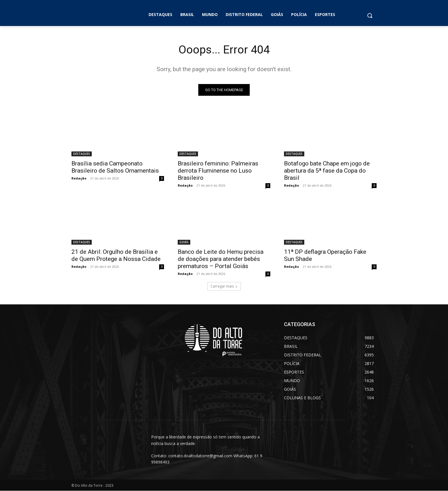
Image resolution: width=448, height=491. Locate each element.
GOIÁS (184, 242)
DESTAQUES (81, 154)
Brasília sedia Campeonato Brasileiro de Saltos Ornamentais (115, 167)
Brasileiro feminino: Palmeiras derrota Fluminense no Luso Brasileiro (218, 170)
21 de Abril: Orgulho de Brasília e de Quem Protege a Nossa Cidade (116, 256)
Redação (78, 178)
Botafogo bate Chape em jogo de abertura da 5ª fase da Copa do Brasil (327, 170)
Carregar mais (224, 286)
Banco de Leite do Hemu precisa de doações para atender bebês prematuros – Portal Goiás (220, 259)
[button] (370, 15)
